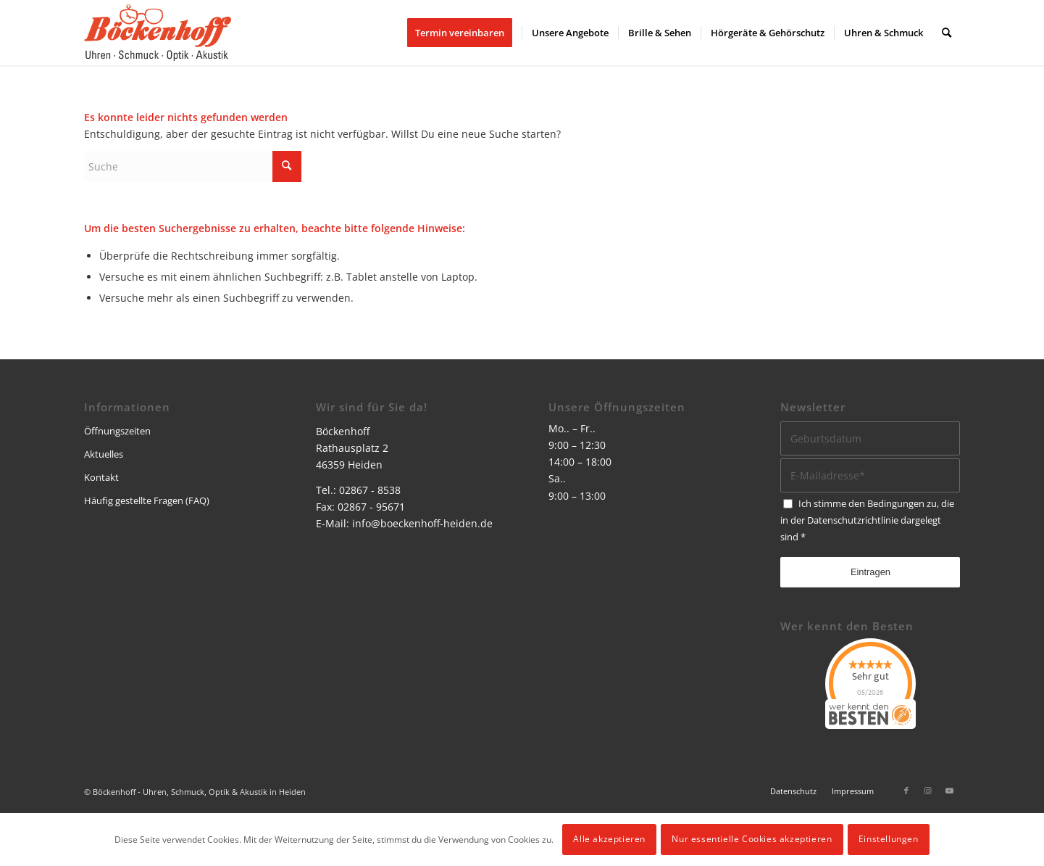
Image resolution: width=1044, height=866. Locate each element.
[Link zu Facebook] (906, 790)
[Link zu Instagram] (928, 790)
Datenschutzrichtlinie (852, 520)
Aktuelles (103, 454)
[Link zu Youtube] (950, 790)
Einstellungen (889, 839)
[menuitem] (464, 32)
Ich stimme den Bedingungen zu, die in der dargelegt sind (867, 520)
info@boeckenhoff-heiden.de (422, 523)
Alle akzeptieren (609, 839)
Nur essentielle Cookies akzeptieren (752, 839)
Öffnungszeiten (117, 430)
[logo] (157, 32)
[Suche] (946, 32)
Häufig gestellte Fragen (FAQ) (146, 500)
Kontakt (101, 477)
